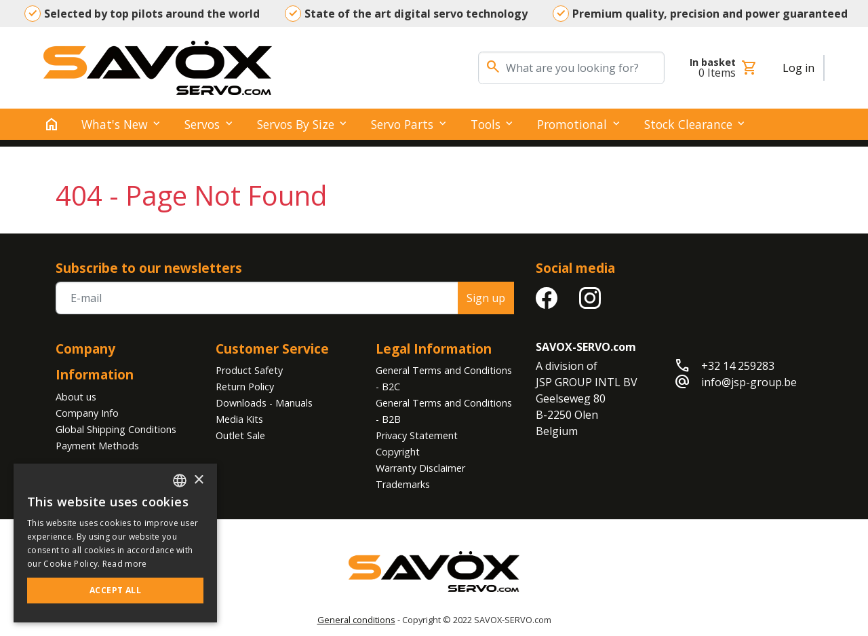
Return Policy (245, 386)
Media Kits (239, 419)
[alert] (115, 543)
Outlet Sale (240, 435)
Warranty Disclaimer (420, 468)
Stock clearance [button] (688, 124)
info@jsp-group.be (749, 382)
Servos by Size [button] (295, 124)
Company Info (87, 413)
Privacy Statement (417, 435)
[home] (51, 124)
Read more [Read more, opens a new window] (124, 563)
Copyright (398, 451)
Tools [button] (485, 124)
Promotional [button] (572, 124)
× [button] (198, 480)
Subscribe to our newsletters (149, 268)
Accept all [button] (115, 590)
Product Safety (249, 370)
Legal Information (434, 348)
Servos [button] (202, 124)
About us (76, 396)
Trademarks (403, 484)
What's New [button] (114, 124)
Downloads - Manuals (264, 402)
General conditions (356, 620)
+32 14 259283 (737, 365)
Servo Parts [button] (402, 124)
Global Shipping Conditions (116, 429)
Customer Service (272, 348)
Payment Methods (97, 445)
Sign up (486, 298)
